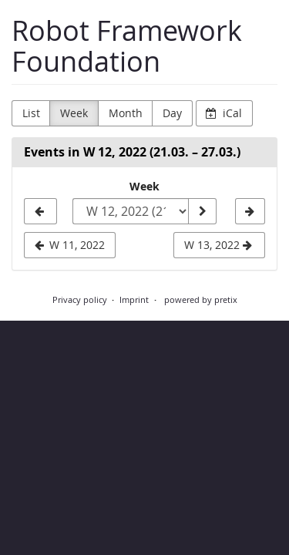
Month (126, 113)
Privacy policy (79, 299)
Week (74, 113)
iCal (224, 113)
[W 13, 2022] (250, 211)
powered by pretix (200, 299)
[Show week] (202, 211)
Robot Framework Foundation (127, 46)
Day (172, 113)
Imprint (134, 299)
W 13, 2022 (218, 244)
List (31, 113)
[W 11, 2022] (40, 211)
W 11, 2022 (70, 244)
